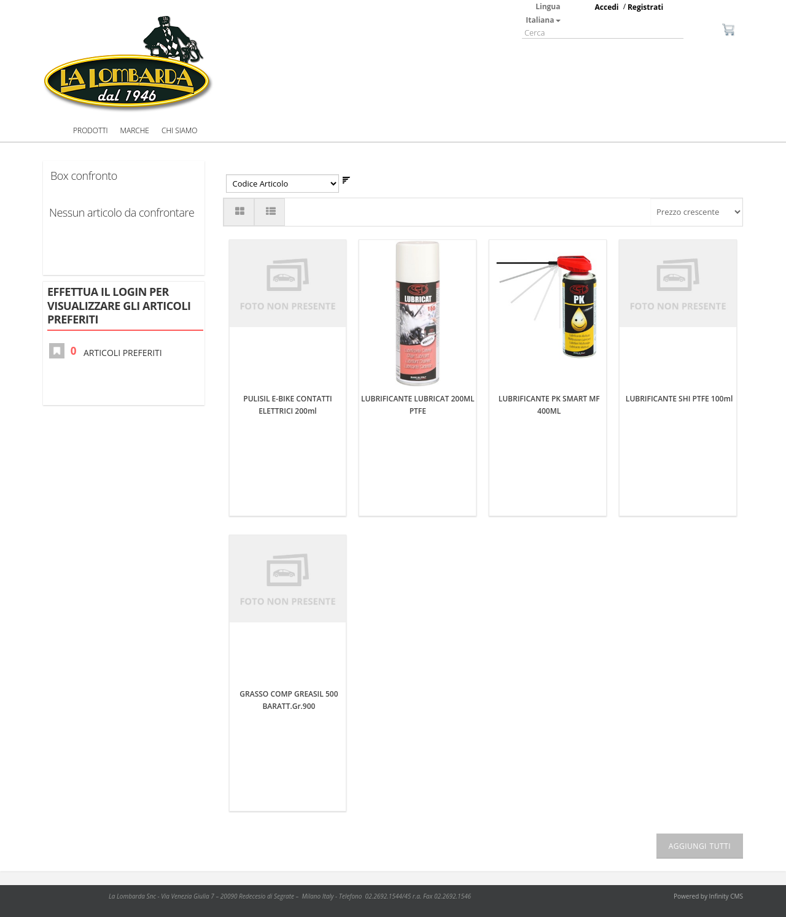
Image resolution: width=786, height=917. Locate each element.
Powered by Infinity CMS (708, 896)
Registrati (645, 7)
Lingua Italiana (543, 13)
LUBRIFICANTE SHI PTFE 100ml (679, 398)
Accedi (607, 7)
